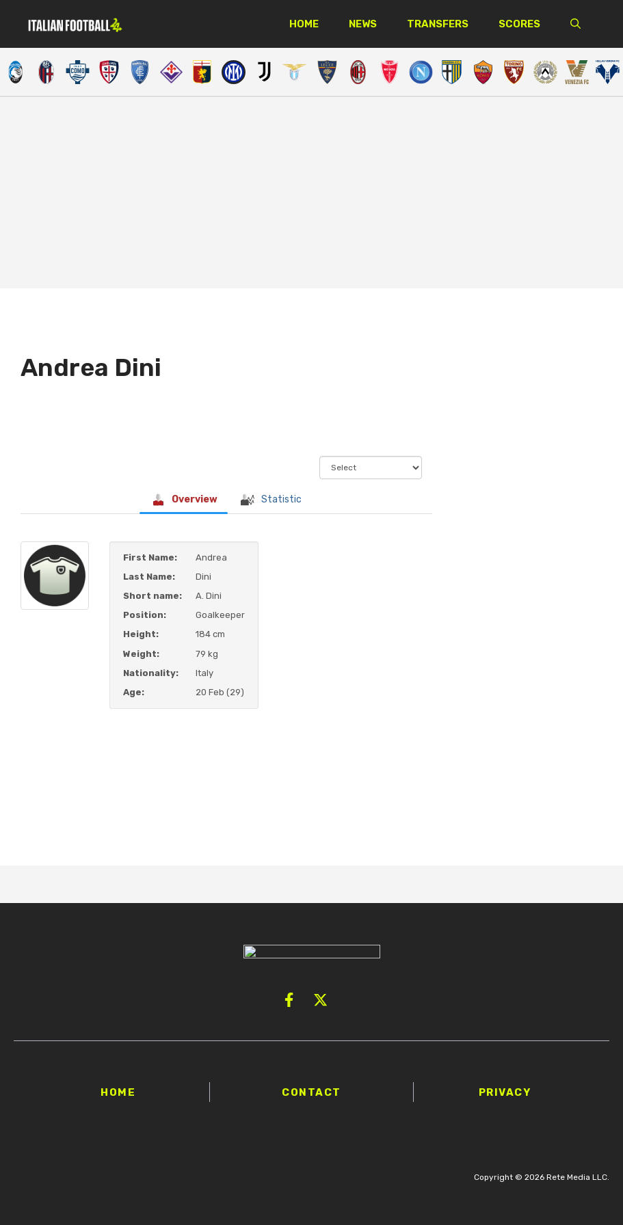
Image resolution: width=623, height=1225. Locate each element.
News (363, 24)
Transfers (437, 24)
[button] (575, 24)
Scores (519, 24)
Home (304, 24)
